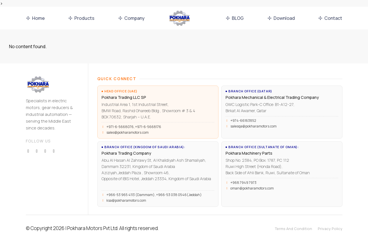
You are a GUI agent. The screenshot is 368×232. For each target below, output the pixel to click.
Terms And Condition (293, 218)
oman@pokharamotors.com (252, 180)
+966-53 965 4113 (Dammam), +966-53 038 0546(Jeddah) (154, 185)
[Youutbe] (53, 140)
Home (35, 18)
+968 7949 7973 (243, 174)
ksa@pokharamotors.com (126, 190)
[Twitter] (36, 140)
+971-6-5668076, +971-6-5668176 (133, 122)
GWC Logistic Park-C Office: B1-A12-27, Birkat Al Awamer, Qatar (254, 104)
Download (281, 18)
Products (81, 18)
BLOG (235, 18)
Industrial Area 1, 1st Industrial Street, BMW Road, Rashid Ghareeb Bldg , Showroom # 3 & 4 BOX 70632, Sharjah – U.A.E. (142, 107)
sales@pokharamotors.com (127, 127)
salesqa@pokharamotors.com (253, 122)
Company (131, 18)
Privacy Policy (330, 218)
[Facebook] (28, 140)
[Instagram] (45, 140)
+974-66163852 (243, 117)
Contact (330, 18)
